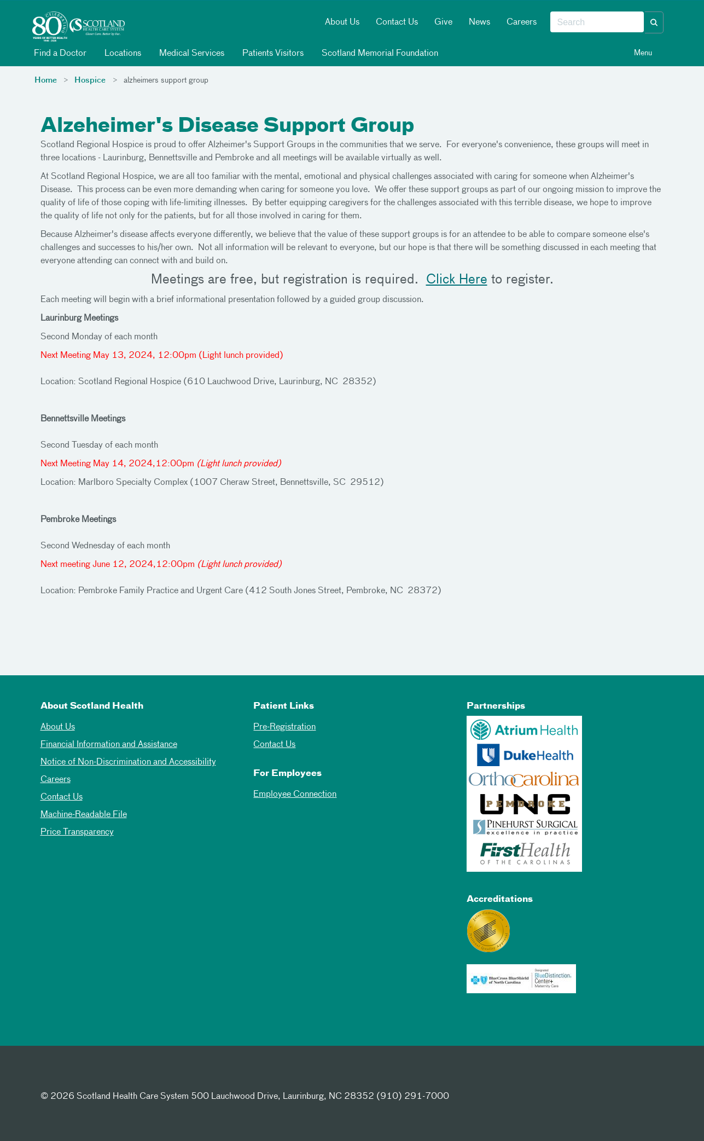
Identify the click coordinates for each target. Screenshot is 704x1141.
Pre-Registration (284, 727)
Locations (122, 53)
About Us (342, 22)
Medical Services (191, 53)
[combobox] (597, 22)
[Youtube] (132, 1076)
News (479, 22)
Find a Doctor (59, 53)
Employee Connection (294, 794)
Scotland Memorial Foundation (379, 53)
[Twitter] (78, 1076)
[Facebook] (51, 1076)
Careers (522, 22)
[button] (654, 22)
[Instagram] (105, 1076)
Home (45, 80)
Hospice (90, 80)
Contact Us (397, 22)
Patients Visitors (272, 53)
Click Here (456, 279)
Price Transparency (77, 832)
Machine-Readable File (83, 814)
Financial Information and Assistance (108, 744)
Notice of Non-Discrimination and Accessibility (128, 762)
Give (443, 22)
